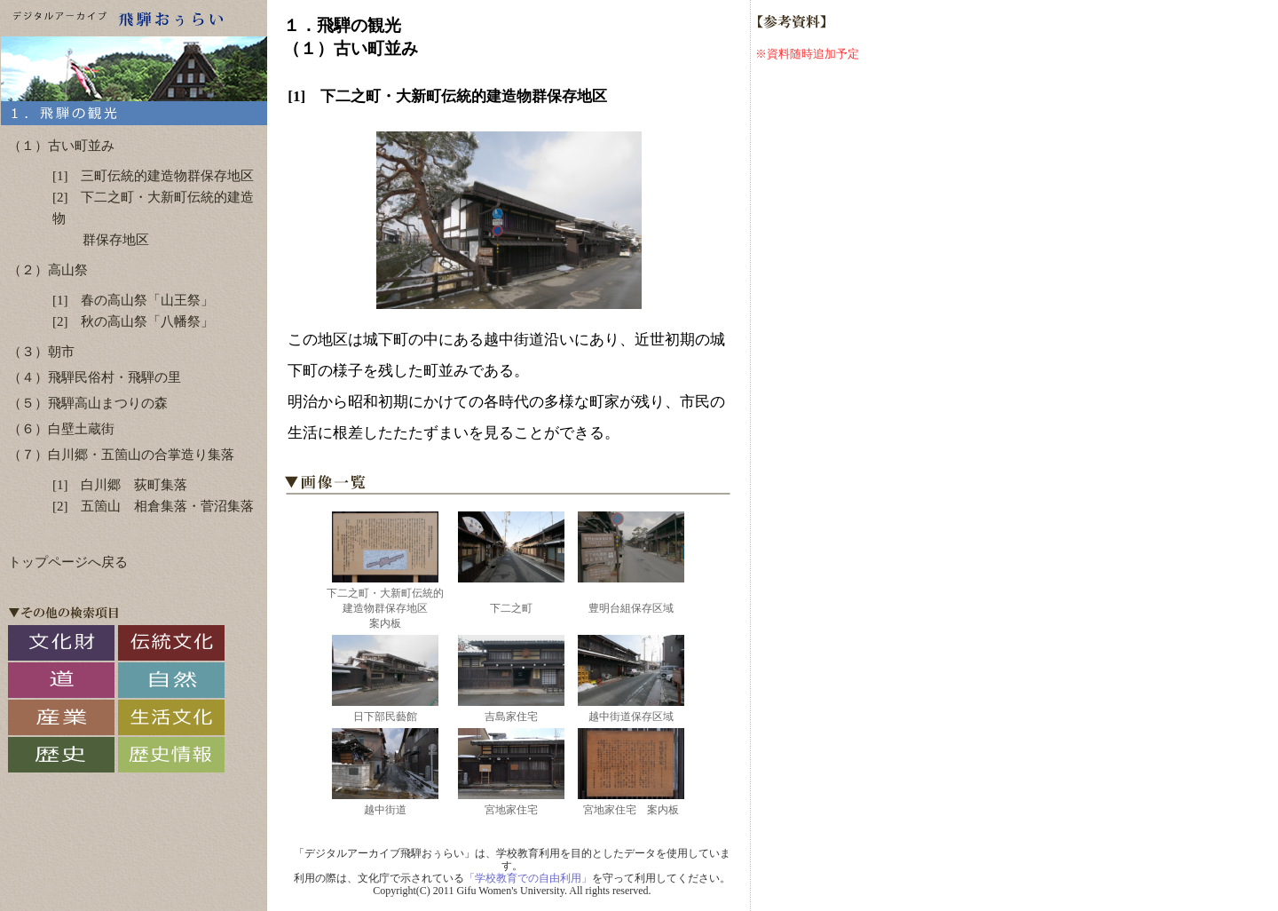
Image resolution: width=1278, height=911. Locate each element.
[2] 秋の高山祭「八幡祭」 (133, 321)
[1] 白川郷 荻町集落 (120, 485)
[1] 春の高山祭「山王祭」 (133, 300)
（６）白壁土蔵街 (61, 429)
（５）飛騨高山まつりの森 (88, 403)
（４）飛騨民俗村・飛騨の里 (94, 377)
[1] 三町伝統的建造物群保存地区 (153, 176)
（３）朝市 (41, 352)
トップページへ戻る (68, 562)
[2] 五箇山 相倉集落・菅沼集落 (153, 506)
